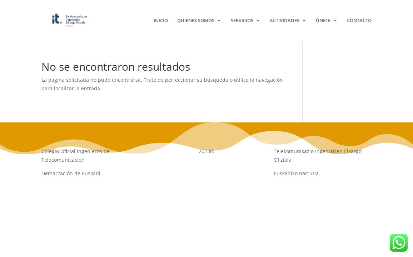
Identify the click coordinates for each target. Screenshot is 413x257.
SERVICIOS (242, 21)
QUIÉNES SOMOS (195, 21)
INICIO (161, 21)
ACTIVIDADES (284, 21)
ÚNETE (323, 21)
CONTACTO (359, 21)
